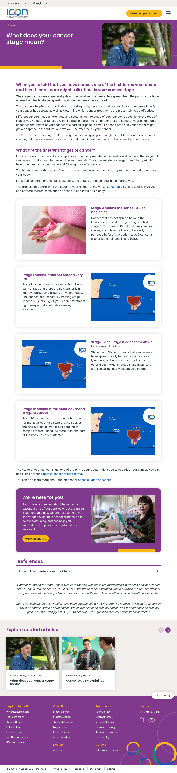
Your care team (15, 716)
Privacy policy (60, 768)
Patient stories (14, 727)
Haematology (103, 737)
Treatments (103, 706)
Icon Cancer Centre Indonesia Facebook (143, 720)
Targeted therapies (106, 732)
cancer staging (116, 186)
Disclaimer (95, 768)
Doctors (57, 750)
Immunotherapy (105, 722)
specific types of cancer (94, 479)
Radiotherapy (103, 711)
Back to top (162, 695)
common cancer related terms (61, 473)
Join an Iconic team (107, 750)
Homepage (17, 13)
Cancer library (14, 722)
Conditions (60, 706)
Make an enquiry (35, 538)
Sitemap (111, 768)
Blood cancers (61, 732)
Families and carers (17, 737)
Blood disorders (61, 737)
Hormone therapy (105, 727)
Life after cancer (15, 742)
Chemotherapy (104, 716)
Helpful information (18, 706)
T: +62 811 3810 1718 (150, 712)
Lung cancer (60, 727)
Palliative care (14, 732)
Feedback (78, 768)
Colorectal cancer (63, 722)
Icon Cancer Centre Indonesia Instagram (151, 720)
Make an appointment (144, 13)
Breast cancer (61, 711)
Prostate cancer (62, 716)
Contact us (147, 706)
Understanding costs (17, 711)
